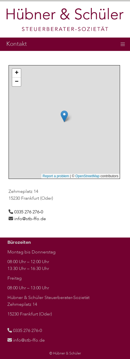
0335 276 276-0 (28, 212)
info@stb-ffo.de (30, 219)
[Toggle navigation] (123, 44)
